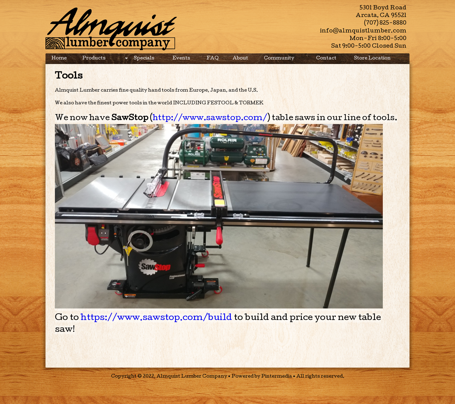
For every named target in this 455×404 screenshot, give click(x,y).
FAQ (213, 58)
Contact (326, 58)
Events (181, 58)
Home (59, 58)
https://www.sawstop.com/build (156, 318)
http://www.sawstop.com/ (210, 118)
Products (103, 60)
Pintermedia (276, 376)
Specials (144, 58)
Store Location (372, 58)
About (240, 58)
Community (279, 58)
